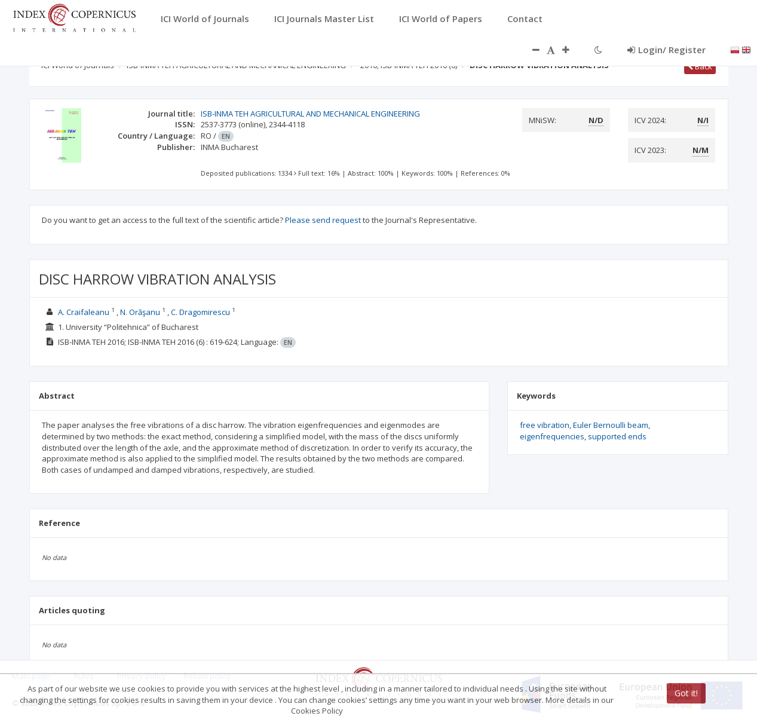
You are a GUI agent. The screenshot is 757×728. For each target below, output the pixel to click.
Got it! (686, 693)
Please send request (323, 220)
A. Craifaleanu (83, 312)
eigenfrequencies (552, 436)
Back (700, 66)
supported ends (617, 436)
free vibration (544, 425)
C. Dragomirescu (200, 312)
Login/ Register (666, 50)
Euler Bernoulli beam (610, 425)
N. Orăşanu (140, 312)
